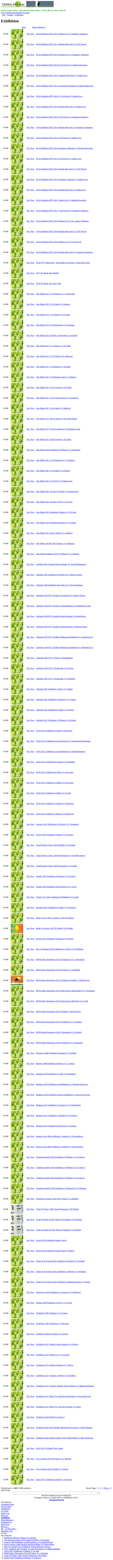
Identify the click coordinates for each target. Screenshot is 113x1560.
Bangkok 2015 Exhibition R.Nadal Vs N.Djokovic (56, 907)
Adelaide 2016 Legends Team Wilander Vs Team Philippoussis (61, 564)
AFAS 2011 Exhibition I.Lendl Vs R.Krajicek (54, 731)
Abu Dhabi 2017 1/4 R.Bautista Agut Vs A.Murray (56, 377)
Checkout (15, 13)
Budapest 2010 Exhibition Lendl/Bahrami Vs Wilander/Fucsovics (62, 1084)
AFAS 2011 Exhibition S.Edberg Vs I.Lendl (53, 793)
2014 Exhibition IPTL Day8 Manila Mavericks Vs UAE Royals (61, 231)
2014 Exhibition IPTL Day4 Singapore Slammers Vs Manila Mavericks (64, 148)
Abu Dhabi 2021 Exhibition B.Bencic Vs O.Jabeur (56, 523)
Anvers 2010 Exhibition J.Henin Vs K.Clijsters (54, 835)
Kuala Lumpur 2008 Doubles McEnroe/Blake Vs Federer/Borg (29, 1544)
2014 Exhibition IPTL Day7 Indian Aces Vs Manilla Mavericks (61, 200)
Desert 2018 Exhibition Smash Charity (51, 1240)
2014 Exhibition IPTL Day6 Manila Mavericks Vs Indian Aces (61, 190)
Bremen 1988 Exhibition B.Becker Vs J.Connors (55, 1063)
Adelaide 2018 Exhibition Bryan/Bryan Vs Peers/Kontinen (59, 585)
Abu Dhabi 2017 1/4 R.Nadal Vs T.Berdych (53, 408)
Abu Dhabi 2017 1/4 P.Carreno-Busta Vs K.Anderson (57, 398)
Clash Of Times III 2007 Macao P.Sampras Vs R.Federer (58, 1230)
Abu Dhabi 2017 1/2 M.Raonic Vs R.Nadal (53, 367)
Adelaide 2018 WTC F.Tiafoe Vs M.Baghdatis (54, 658)
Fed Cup (4, 1515)
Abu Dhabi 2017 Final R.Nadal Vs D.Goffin (53, 439)
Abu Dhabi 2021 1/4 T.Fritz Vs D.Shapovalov (54, 481)
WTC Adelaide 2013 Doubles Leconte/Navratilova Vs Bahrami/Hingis (32, 1549)
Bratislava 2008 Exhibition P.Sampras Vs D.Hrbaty (56, 1053)
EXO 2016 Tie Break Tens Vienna (49, 1448)
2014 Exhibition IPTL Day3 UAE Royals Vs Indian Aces (58, 138)
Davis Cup (5, 1513)
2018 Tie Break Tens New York (48, 283)
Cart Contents (6, 13)
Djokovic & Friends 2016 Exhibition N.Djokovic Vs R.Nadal (60, 1261)
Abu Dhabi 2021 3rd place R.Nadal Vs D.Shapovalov (57, 491)
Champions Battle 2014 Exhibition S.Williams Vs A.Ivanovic (60, 1157)
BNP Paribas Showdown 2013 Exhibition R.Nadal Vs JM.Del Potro (63, 980)
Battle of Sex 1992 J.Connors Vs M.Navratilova (55, 918)
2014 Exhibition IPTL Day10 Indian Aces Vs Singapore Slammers (62, 55)
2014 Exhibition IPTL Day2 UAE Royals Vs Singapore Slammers (62, 117)
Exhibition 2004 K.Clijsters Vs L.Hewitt (52, 1334)
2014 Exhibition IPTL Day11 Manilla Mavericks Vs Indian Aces (61, 75)
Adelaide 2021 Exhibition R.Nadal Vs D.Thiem (55, 710)
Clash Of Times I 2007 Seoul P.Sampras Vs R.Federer (57, 1209)
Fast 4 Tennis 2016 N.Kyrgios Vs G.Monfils (53, 1459)
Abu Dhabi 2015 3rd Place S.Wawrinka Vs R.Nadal (56, 335)
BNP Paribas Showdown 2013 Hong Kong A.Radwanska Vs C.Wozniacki (65, 991)
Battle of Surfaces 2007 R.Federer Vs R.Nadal (54, 928)
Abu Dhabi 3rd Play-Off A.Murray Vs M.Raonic (55, 543)
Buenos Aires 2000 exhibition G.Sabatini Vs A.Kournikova (59, 1136)
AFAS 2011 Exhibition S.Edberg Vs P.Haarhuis (55, 803)
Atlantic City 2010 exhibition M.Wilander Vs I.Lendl (57, 897)
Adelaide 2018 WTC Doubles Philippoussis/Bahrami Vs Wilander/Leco (64, 647)
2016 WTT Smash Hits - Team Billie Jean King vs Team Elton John (63, 263)
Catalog (10, 15)
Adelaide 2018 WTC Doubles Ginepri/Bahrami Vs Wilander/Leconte (63, 606)
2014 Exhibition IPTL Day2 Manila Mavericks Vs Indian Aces (61, 107)
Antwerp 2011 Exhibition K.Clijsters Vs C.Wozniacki (57, 824)
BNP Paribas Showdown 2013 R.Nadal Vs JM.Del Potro (58, 1011)
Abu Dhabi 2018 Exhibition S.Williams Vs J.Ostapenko (58, 450)
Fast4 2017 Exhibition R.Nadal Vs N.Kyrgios (54, 1480)
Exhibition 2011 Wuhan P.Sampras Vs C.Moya (54, 1365)
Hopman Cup (6, 1522)
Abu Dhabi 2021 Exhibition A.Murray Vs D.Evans (56, 512)
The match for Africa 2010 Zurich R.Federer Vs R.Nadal (26, 1540)
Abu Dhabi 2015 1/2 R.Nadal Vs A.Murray (53, 304)
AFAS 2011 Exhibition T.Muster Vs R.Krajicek (55, 814)
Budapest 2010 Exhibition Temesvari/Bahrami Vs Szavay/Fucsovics (63, 1095)
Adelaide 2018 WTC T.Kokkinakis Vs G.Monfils (55, 679)
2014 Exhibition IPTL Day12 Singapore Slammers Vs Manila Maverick (64, 86)
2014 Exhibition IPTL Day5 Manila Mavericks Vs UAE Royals (61, 169)
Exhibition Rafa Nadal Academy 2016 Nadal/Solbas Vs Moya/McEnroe (64, 1438)
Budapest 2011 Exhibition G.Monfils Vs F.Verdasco (56, 1115)
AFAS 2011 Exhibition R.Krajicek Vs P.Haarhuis (55, 762)
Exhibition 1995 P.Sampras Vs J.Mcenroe (52, 1324)
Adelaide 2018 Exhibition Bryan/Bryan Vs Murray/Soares (59, 575)
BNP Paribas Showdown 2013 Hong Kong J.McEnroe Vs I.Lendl (62, 1001)
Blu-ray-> (5, 1527)
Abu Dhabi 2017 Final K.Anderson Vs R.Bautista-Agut (58, 429)
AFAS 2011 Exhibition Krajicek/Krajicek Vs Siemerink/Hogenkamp (63, 741)
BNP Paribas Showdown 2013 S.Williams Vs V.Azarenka (59, 1022)
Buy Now (30, 34)
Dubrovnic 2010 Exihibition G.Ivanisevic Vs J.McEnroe (58, 1292)
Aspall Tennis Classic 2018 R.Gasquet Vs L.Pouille (56, 866)
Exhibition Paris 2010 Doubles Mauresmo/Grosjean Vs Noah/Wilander (64, 1428)
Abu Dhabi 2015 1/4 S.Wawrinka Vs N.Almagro (55, 325)
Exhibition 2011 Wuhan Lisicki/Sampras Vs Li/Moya (57, 1344)
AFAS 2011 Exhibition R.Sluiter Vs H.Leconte (54, 772)
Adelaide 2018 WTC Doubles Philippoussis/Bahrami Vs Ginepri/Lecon (64, 637)
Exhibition (19, 15)
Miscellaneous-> (7, 1520)
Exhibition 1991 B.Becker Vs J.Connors (52, 1313)
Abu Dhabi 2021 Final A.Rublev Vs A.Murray (54, 533)
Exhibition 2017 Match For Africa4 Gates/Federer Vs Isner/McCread (63, 1396)
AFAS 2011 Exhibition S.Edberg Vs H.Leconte (54, 783)
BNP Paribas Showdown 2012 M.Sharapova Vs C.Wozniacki (60, 959)
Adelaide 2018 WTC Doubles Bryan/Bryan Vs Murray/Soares (60, 595)
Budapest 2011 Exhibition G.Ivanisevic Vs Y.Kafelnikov (58, 1105)
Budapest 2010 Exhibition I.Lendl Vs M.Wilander (56, 1074)
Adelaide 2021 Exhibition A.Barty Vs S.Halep (54, 689)
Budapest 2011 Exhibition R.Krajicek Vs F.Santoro (56, 1126)
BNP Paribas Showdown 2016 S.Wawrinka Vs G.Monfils (59, 1032)
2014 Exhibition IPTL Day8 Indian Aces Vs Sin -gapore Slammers (62, 221)
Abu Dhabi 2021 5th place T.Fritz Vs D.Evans (54, 502)
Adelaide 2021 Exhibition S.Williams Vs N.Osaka (56, 720)
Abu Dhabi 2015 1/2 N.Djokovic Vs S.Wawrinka (55, 294)
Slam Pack (5, 1524)
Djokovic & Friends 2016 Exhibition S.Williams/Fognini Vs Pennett (63, 1282)
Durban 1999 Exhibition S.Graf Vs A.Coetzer (54, 1303)
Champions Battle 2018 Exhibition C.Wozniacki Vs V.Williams (61, 1188)
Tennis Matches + (39, 27)
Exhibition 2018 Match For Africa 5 (50, 1417)
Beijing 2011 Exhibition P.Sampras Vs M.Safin (54, 939)
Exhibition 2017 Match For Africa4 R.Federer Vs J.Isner (58, 1407)
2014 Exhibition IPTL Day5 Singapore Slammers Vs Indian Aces (62, 179)
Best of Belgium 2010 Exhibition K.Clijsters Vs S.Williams (59, 949)
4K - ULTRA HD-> (8, 1529)
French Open (6, 1507)
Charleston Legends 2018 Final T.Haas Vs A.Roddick (57, 1199)
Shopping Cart (7, 1531)
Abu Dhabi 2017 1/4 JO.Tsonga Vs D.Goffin (53, 387)
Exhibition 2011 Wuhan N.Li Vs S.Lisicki (52, 1355)
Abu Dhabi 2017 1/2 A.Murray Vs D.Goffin (53, 346)
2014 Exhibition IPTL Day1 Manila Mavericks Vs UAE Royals (61, 44)
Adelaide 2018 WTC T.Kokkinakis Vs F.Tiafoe (54, 668)
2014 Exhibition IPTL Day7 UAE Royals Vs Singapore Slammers (62, 211)
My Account (24, 13)
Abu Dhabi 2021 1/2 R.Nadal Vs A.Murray (53, 471)
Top (3, 15)
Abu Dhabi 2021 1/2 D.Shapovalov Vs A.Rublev (55, 460)
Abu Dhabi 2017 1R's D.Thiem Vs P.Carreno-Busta (56, 419)
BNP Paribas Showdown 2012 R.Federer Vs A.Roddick (58, 970)
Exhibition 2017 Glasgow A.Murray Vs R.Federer (56, 1376)
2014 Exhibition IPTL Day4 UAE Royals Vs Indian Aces (58, 159)
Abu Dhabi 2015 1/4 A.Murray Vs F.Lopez (53, 315)
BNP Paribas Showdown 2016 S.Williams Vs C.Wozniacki (59, 1043)
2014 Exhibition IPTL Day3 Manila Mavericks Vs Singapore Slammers (64, 127)
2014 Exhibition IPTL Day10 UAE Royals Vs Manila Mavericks (61, 65)
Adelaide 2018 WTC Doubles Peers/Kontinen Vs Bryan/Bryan (61, 616)
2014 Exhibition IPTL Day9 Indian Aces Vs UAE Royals (58, 242)
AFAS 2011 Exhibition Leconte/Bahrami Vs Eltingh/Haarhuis (60, 751)
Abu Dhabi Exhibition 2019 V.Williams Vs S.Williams (57, 554)
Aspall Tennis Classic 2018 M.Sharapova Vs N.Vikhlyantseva (60, 855)
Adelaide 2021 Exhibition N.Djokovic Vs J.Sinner (56, 699)
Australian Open (7, 1504)
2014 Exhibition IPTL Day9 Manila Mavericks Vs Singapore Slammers (64, 252)
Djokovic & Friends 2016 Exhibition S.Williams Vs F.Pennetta (61, 1272)
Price (24, 27)
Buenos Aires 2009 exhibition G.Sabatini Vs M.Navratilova (59, 1147)
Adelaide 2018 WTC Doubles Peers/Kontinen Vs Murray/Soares (61, 627)
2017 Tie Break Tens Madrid (47, 273)
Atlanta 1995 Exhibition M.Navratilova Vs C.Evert (56, 887)
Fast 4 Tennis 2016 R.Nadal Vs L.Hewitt (52, 1469)
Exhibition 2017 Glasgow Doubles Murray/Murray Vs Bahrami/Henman (65, 1386)
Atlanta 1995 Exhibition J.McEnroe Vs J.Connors (55, 876)
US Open (4, 1511)
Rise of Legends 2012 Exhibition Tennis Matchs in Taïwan (27, 1547)
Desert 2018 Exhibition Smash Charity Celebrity (55, 1251)
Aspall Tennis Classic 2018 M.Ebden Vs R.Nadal (55, 845)
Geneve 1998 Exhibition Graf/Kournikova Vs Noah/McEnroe (28, 1542)
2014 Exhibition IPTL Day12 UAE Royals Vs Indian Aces (59, 96)
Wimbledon (5, 1509)
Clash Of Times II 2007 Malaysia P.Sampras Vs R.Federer (59, 1220)
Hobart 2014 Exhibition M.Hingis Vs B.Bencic (22, 1558)
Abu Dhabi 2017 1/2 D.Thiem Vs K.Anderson (54, 356)
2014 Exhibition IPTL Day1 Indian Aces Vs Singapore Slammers (62, 34)
